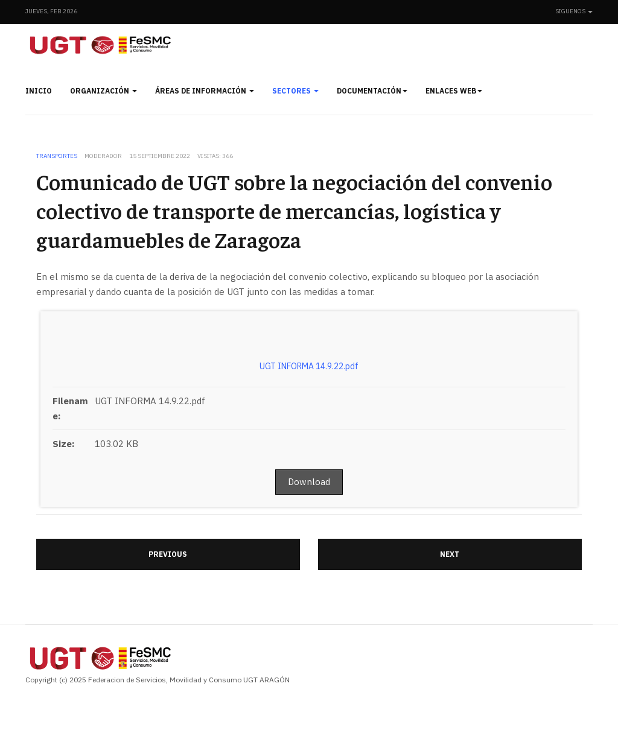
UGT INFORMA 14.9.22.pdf (309, 366)
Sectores (295, 90)
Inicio (38, 90)
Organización (103, 90)
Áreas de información (204, 90)
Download (309, 481)
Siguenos (574, 11)
